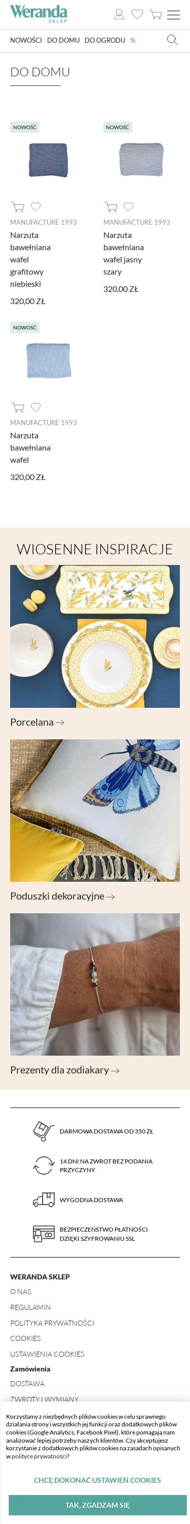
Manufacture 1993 (43, 222)
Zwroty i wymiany (44, 1399)
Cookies (25, 1338)
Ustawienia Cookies (47, 1354)
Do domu (68, 41)
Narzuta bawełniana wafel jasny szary (123, 253)
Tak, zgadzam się (97, 1505)
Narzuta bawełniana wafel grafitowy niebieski (30, 259)
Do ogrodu (113, 41)
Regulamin (30, 1307)
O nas (20, 1291)
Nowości (27, 41)
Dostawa (27, 1383)
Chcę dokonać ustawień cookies (97, 1480)
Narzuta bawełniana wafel (30, 447)
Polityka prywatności (52, 1323)
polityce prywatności (39, 1456)
